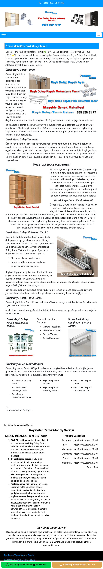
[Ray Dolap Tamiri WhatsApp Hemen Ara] (26, 565)
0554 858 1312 (57, 3)
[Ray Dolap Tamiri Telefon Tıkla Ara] (77, 565)
